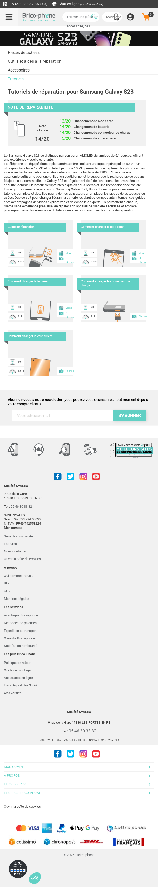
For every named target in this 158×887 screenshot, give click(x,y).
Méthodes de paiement (21, 623)
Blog (7, 583)
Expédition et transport (20, 631)
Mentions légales (16, 599)
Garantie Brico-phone (19, 638)
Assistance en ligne (18, 678)
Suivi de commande (18, 536)
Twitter (70, 476)
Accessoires (19, 70)
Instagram (83, 476)
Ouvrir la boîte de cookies (22, 559)
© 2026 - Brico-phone (79, 855)
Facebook (58, 476)
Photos (139, 316)
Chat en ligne (78, 4)
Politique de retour (17, 663)
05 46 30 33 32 (25, 4)
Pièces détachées (24, 52)
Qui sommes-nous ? (18, 576)
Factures (10, 544)
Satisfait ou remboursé (20, 646)
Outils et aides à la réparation (34, 61)
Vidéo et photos (66, 257)
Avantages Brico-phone (21, 615)
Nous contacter (15, 551)
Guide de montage (17, 670)
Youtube (96, 476)
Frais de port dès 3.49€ (20, 685)
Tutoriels (16, 78)
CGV (7, 591)
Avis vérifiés (13, 693)
